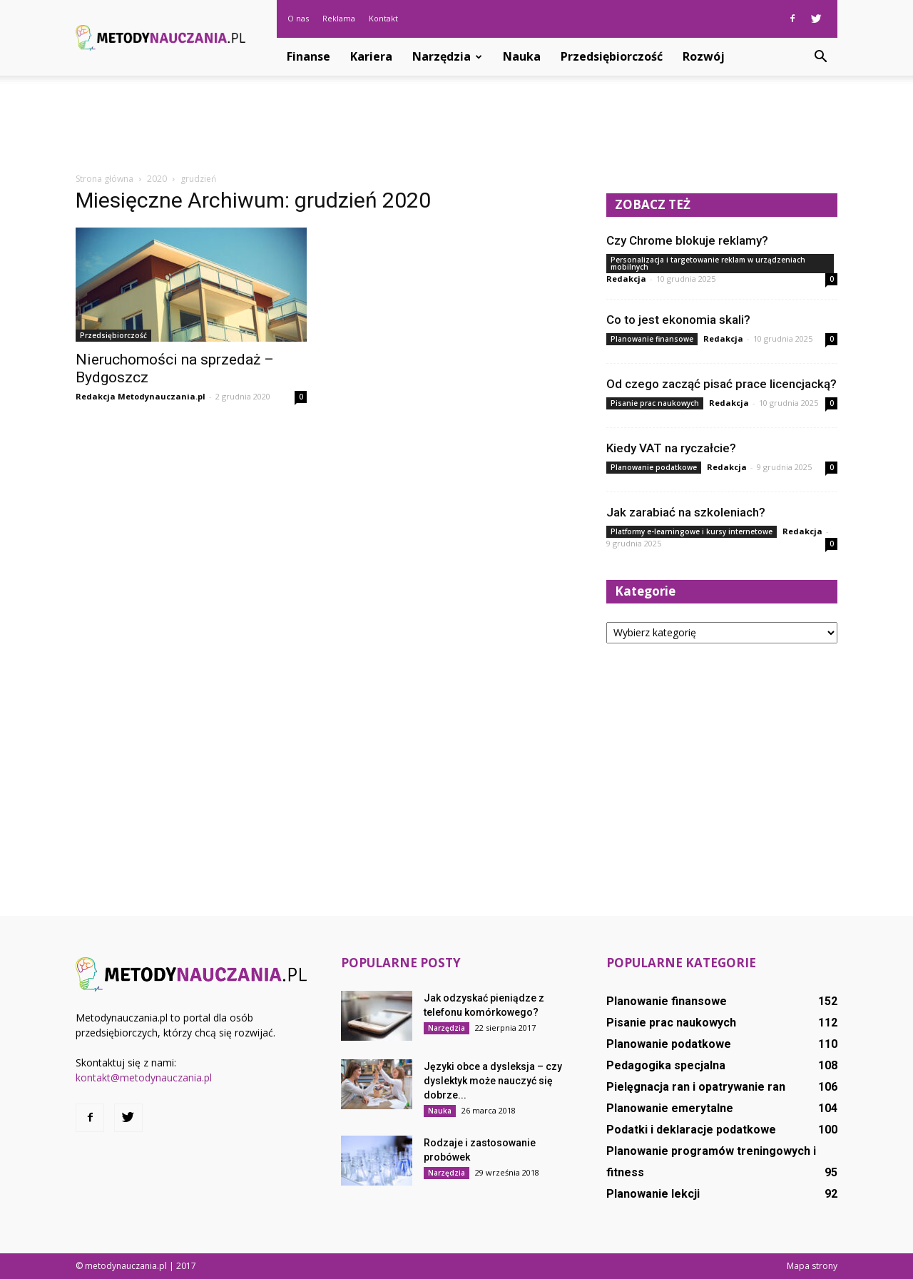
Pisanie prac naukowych (655, 403)
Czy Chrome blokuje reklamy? (687, 240)
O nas (298, 18)
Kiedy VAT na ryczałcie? (671, 448)
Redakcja (626, 278)
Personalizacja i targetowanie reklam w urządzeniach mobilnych (708, 263)
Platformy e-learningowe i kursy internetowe (691, 531)
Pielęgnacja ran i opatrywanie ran (695, 1087)
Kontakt (383, 18)
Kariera (371, 56)
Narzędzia (447, 56)
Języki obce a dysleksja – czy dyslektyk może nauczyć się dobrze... (493, 1081)
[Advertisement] (456, 125)
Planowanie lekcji (653, 1194)
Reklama (338, 18)
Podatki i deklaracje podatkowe (691, 1129)
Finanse (308, 56)
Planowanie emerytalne (669, 1108)
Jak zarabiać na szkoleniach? (685, 512)
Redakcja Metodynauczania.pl (140, 396)
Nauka (522, 56)
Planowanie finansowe (652, 339)
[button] (820, 57)
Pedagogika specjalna (665, 1065)
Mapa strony (812, 1266)
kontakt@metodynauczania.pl (144, 1077)
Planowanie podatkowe (654, 467)
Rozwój (704, 56)
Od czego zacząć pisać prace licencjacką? (721, 384)
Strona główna (104, 179)
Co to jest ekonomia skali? (678, 319)
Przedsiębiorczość (612, 56)
